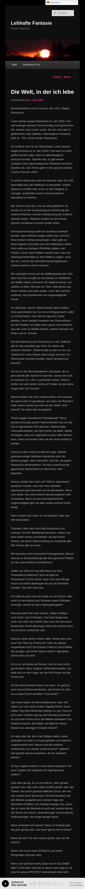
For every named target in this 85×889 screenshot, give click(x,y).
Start (14, 64)
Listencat (77, 885)
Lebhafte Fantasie (31, 23)
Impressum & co (31, 64)
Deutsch (53, 2)
